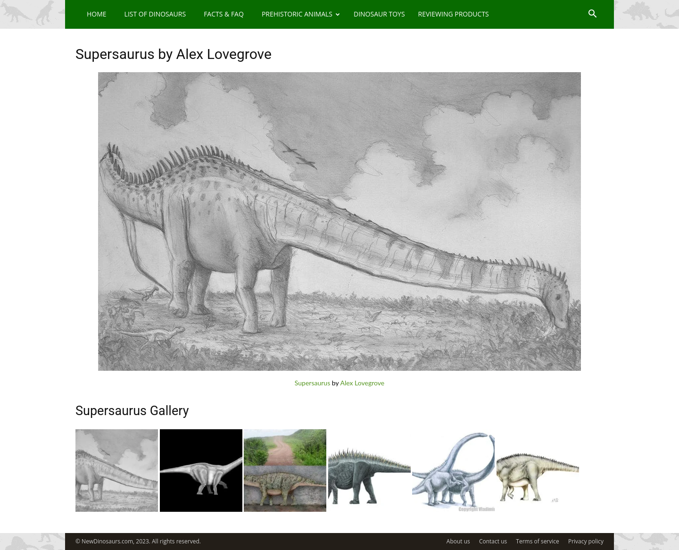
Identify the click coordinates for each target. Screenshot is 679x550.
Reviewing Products (453, 13)
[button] (592, 14)
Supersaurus (312, 383)
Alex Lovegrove (362, 383)
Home (97, 13)
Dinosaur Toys (379, 13)
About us (458, 541)
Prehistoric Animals (301, 13)
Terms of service (537, 541)
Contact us (493, 541)
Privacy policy (586, 541)
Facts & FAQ (224, 13)
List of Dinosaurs (155, 13)
